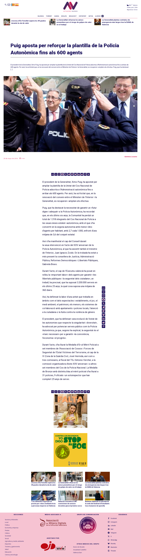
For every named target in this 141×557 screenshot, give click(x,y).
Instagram (114, 522)
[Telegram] (68, 174)
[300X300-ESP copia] (70, 450)
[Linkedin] (78, 174)
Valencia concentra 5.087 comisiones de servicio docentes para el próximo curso (70, 504)
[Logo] (70, 7)
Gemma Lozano (130, 156)
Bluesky (113, 543)
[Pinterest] (85, 174)
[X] (65, 174)
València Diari (77, 552)
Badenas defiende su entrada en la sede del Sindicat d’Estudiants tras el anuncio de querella (97, 504)
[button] (6, 5)
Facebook (114, 518)
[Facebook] (62, 174)
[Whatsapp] (55, 174)
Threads (113, 551)
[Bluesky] (75, 174)
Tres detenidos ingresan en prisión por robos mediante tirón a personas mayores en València (43, 504)
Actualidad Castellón (79, 550)
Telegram (114, 533)
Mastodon (114, 547)
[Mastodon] (72, 174)
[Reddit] (81, 174)
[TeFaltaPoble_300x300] (70, 411)
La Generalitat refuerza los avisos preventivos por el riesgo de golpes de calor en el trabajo (74, 22)
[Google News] (52, 174)
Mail (112, 529)
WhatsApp (114, 540)
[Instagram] (59, 174)
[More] (88, 174)
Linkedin (113, 525)
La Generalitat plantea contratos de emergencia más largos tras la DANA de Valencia (118, 22)
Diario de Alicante (79, 547)
